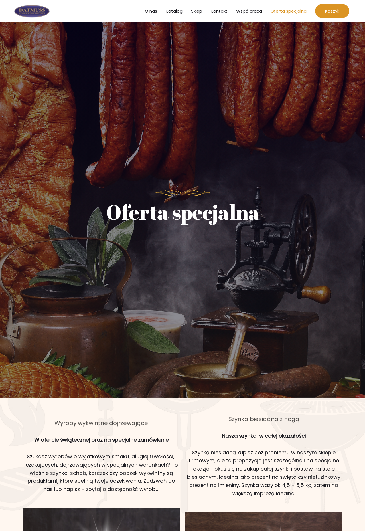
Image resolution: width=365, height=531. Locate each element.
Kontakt (219, 12)
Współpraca (249, 12)
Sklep (196, 12)
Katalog (174, 12)
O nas (151, 12)
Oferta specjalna (289, 12)
